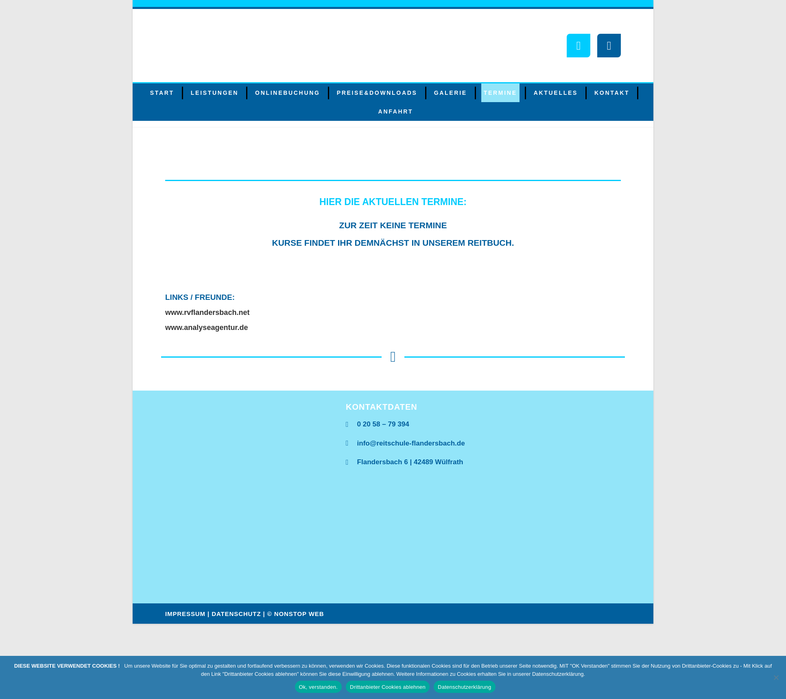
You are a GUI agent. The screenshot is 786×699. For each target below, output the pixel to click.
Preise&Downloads (377, 93)
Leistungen (214, 93)
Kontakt (611, 93)
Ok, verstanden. (318, 687)
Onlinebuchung (287, 93)
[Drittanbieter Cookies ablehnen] (776, 677)
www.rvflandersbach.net (207, 312)
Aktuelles (556, 93)
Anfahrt (395, 111)
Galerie (450, 93)
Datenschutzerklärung (464, 687)
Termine (500, 93)
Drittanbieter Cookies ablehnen (388, 687)
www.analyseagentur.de (206, 327)
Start (162, 93)
